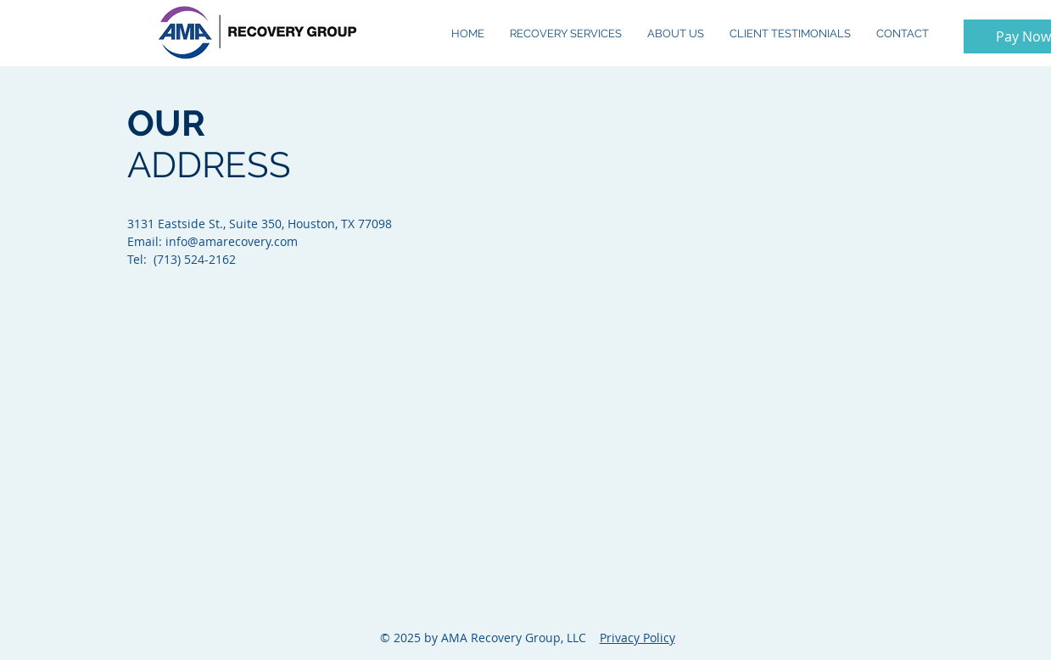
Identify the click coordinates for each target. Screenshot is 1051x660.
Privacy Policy (637, 637)
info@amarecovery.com (231, 241)
